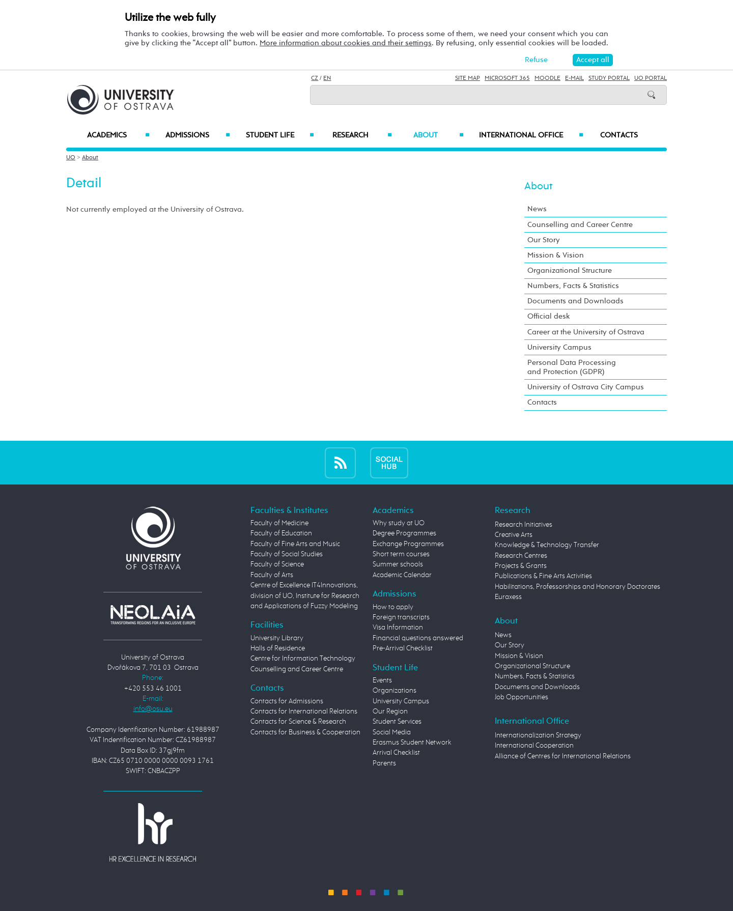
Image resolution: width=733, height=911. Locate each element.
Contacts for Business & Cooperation (305, 732)
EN (327, 78)
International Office (531, 135)
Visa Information (398, 627)
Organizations (394, 690)
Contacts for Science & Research (298, 721)
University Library (276, 638)
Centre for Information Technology (302, 658)
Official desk (548, 316)
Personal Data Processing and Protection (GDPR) (571, 367)
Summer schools (398, 564)
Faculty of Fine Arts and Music (295, 544)
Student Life (280, 135)
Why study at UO (399, 523)
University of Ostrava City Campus (585, 387)
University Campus (559, 347)
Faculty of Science (277, 564)
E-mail (574, 78)
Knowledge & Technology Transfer (547, 545)
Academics (118, 135)
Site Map (467, 78)
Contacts (619, 135)
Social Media (392, 732)
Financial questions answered (418, 638)
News (537, 209)
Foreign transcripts (401, 617)
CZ (314, 78)
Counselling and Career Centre (580, 225)
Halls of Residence (277, 648)
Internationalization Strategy (538, 735)
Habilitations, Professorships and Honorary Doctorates (577, 586)
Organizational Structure (569, 270)
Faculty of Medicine (279, 523)
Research (361, 135)
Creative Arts (513, 534)
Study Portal (609, 78)
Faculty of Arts (271, 575)
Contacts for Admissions (286, 701)
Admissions (197, 135)
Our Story (543, 240)
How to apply (393, 607)
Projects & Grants (521, 566)
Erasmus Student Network (412, 742)
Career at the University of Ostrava (585, 332)
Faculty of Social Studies (286, 554)
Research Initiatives (523, 524)
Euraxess (508, 597)
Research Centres (521, 555)
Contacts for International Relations (303, 711)
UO (70, 158)
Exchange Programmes (408, 544)
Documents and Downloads (575, 301)
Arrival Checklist (396, 752)
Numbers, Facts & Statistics (573, 286)
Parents (384, 763)
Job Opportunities (521, 697)
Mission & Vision (555, 255)
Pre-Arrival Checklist (403, 648)
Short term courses (401, 554)
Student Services (397, 721)
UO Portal (650, 78)
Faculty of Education (281, 533)
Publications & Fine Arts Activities (543, 576)
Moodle (547, 78)
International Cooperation (534, 745)
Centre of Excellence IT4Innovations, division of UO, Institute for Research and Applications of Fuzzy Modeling (304, 596)
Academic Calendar (402, 575)
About (438, 135)
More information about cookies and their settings (346, 43)
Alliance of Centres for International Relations (563, 756)
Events (382, 680)
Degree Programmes (404, 533)
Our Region (390, 711)
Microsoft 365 (507, 78)
